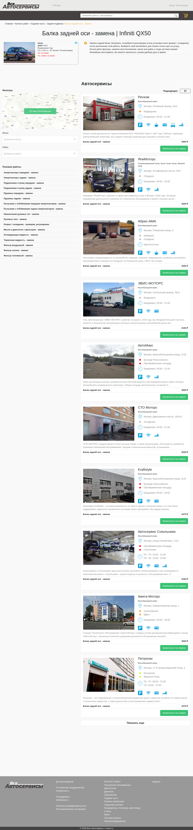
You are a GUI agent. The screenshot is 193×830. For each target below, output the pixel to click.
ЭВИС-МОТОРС (150, 283)
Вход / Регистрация (178, 5)
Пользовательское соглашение (71, 809)
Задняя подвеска (55, 23)
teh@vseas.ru (62, 800)
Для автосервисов (64, 781)
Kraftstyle (145, 469)
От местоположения (40, 111)
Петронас (145, 658)
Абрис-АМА (147, 221)
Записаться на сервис (174, 148)
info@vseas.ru (62, 791)
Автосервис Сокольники (157, 531)
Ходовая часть (38, 23)
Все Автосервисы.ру (20, 5)
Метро (5, 133)
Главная (9, 23)
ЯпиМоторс (147, 159)
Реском (143, 97)
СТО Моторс (147, 407)
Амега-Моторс (149, 596)
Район (5, 147)
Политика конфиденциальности (71, 806)
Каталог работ (22, 23)
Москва (56, 5)
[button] (75, 42)
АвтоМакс (145, 345)
